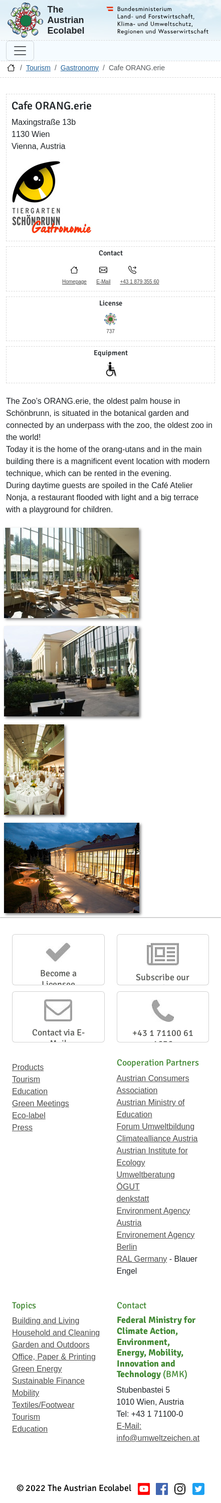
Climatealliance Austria (157, 1138)
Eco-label (29, 1115)
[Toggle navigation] (20, 51)
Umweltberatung (146, 1174)
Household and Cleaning (56, 1332)
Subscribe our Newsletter (162, 983)
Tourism (38, 68)
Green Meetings (40, 1103)
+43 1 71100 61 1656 (162, 1038)
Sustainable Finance (48, 1381)
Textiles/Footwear (43, 1405)
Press (22, 1127)
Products (28, 1067)
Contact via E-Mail (58, 1038)
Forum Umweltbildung (156, 1126)
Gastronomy (80, 68)
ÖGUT (128, 1186)
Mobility (25, 1393)
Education (30, 1091)
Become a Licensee (58, 979)
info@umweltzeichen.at (158, 1438)
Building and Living (45, 1320)
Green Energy (37, 1369)
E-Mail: (129, 1426)
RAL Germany (142, 1259)
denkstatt (133, 1198)
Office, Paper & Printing (54, 1356)
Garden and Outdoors (51, 1344)
